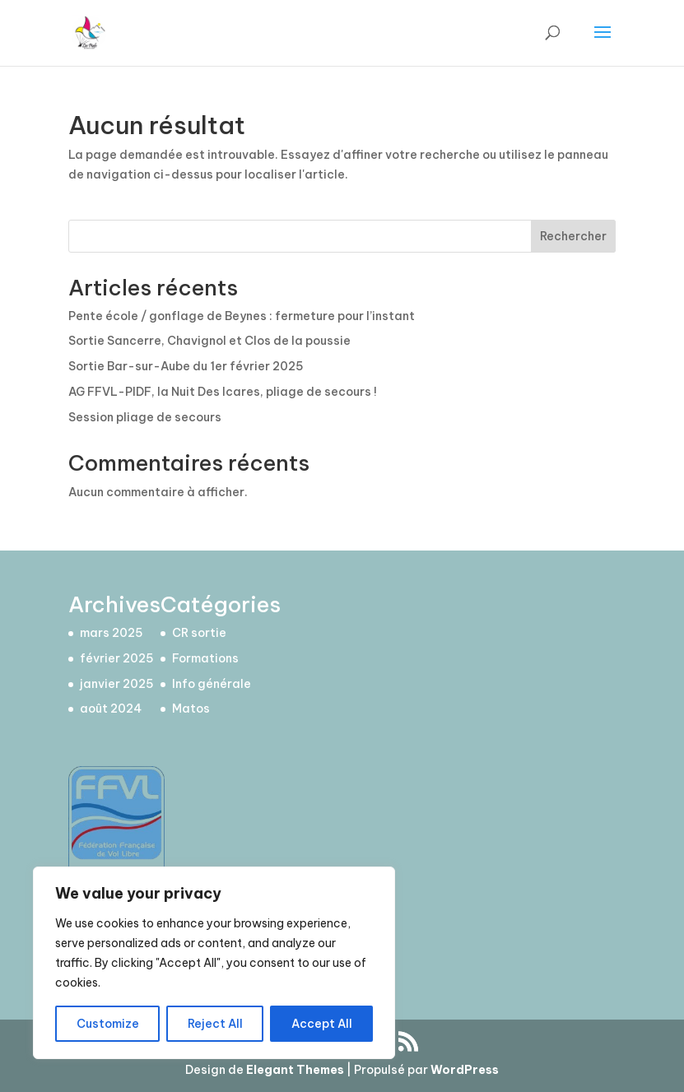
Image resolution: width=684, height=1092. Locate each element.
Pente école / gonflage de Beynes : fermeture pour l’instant (241, 316)
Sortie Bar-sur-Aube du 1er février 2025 (186, 366)
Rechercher (573, 236)
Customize (108, 1023)
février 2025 (117, 658)
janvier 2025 (117, 683)
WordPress (464, 1069)
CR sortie (199, 632)
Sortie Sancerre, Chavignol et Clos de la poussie (209, 340)
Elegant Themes (295, 1069)
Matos (191, 708)
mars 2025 (111, 632)
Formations (205, 658)
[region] (214, 963)
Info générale (211, 683)
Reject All (215, 1023)
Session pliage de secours (144, 417)
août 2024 (111, 708)
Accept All (321, 1023)
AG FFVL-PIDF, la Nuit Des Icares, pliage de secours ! (222, 391)
